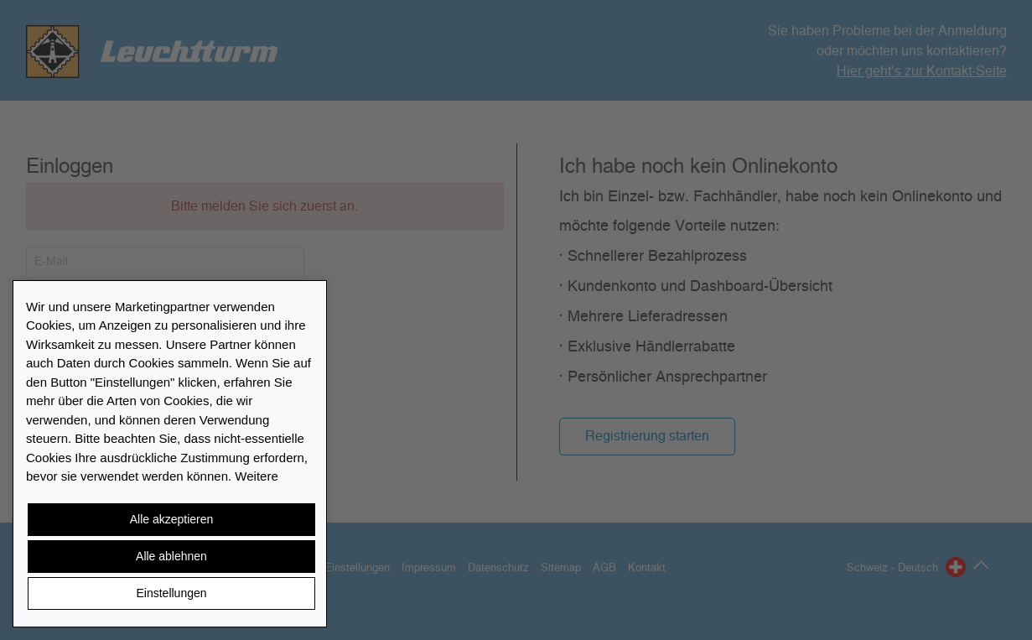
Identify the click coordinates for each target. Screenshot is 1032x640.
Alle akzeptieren (172, 519)
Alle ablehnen (171, 556)
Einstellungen (171, 593)
